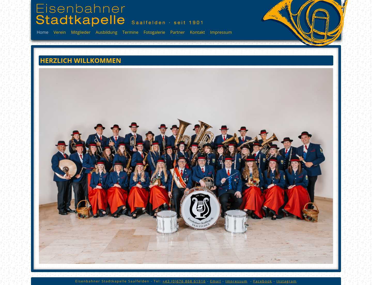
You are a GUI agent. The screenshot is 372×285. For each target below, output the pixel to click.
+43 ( (184, 281)
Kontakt (197, 32)
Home (42, 32)
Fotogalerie (154, 32)
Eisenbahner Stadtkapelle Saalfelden (80, 15)
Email (215, 281)
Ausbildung (106, 32)
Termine (130, 32)
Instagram (286, 281)
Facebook (262, 281)
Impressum (221, 32)
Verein (59, 32)
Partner (177, 32)
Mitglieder (80, 32)
